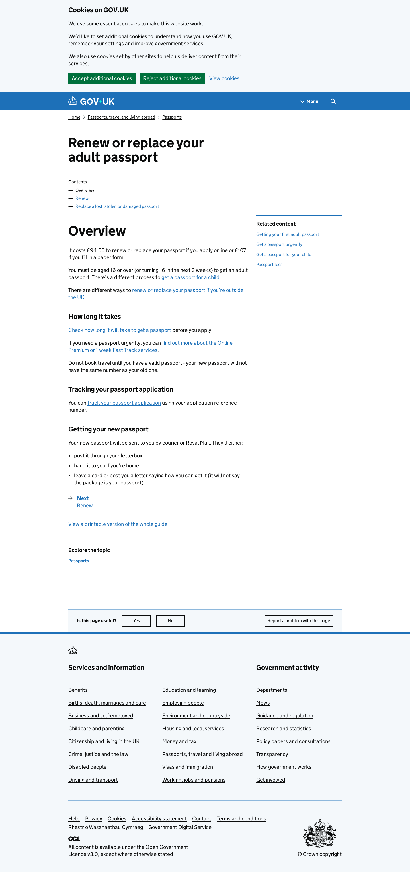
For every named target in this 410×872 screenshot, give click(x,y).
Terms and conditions (241, 818)
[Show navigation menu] (309, 101)
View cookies (224, 78)
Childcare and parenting (96, 728)
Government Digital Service (180, 827)
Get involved (270, 779)
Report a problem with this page (299, 620)
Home (74, 117)
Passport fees (269, 264)
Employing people (183, 702)
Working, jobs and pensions (194, 779)
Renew (82, 198)
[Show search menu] (333, 101)
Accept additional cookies (102, 78)
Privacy (93, 818)
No (176, 620)
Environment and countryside (196, 715)
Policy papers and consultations (293, 741)
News (263, 702)
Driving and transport (93, 779)
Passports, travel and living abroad (121, 117)
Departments (271, 690)
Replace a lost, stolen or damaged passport (117, 206)
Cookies (117, 818)
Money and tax (179, 741)
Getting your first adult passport (287, 234)
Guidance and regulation (284, 715)
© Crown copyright (319, 854)
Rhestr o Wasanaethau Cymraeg (105, 827)
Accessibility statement (159, 818)
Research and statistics (283, 728)
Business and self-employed (100, 715)
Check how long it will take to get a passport (119, 330)
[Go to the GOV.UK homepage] (91, 101)
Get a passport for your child (283, 254)
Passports (172, 117)
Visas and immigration (187, 767)
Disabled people (87, 767)
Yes (142, 620)
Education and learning (189, 690)
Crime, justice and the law (98, 754)
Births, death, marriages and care (107, 702)
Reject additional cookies (172, 78)
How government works (283, 767)
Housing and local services (193, 728)
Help (74, 818)
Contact (201, 818)
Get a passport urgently (279, 244)
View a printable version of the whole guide (117, 524)
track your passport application (124, 403)
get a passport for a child (190, 277)
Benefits (78, 690)
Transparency (272, 754)
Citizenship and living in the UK (104, 741)
